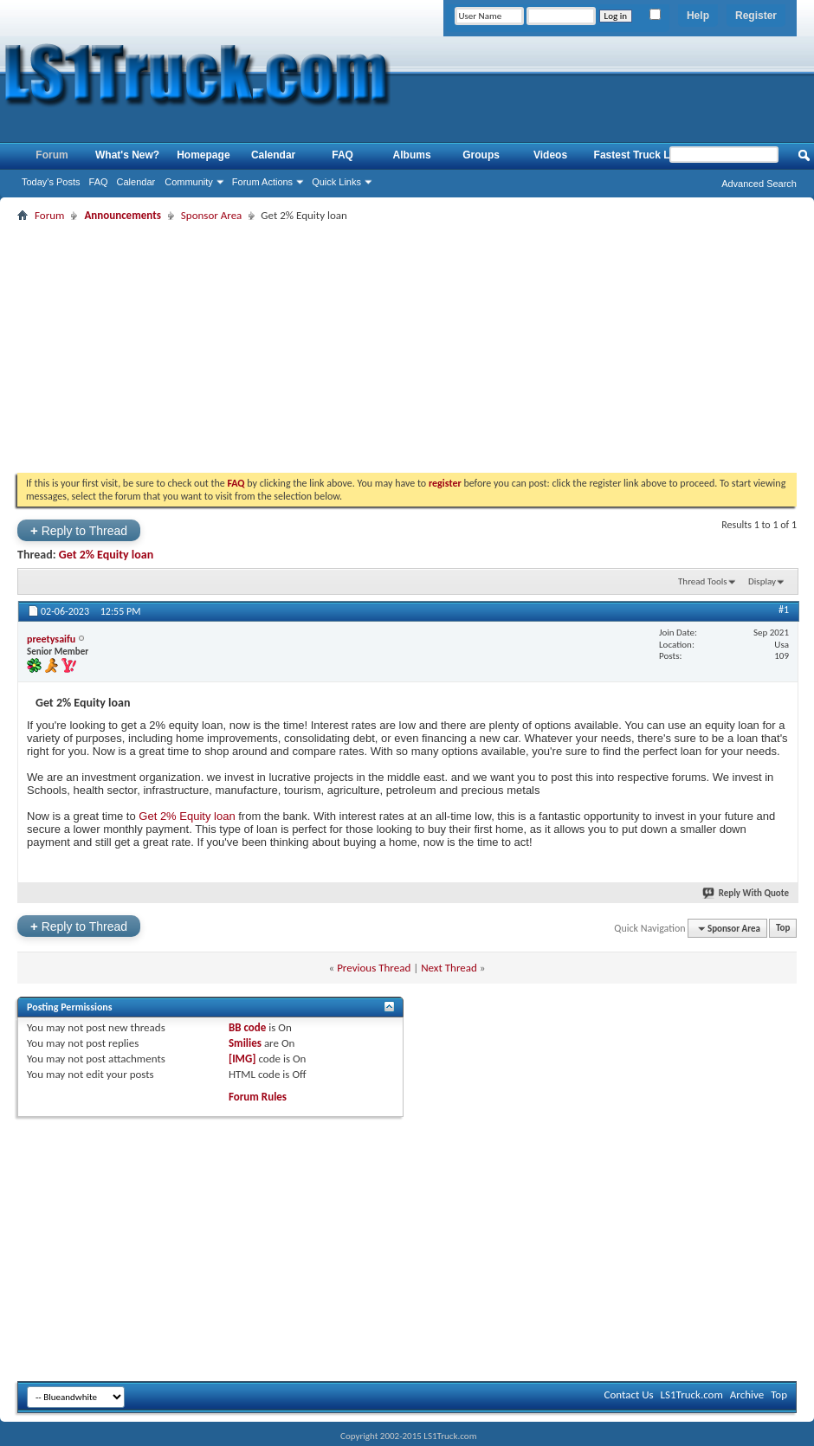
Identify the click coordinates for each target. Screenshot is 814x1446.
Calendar (136, 182)
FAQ (98, 182)
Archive (747, 1394)
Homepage (203, 155)
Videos (550, 155)
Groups (481, 155)
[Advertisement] (407, 347)
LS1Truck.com (692, 1394)
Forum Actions (262, 182)
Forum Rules (258, 1096)
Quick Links (336, 182)
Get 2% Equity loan (106, 554)
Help (698, 16)
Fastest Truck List (638, 155)
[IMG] (242, 1058)
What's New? (127, 155)
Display (762, 581)
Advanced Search (759, 183)
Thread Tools (702, 581)
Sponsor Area (211, 215)
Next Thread (449, 967)
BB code (247, 1027)
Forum (52, 155)
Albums (412, 155)
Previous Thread (373, 967)
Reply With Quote (746, 893)
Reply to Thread (78, 530)
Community (189, 182)
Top (783, 928)
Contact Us (628, 1394)
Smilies (245, 1042)
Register (756, 16)
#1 (783, 610)
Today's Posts (51, 182)
